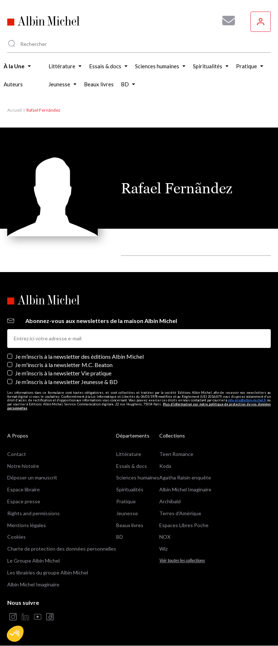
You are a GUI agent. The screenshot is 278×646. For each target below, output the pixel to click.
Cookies (16, 537)
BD (119, 537)
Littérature (128, 454)
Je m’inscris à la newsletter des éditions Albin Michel (79, 356)
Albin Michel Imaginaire (33, 584)
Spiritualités (129, 489)
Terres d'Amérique (180, 513)
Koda (165, 466)
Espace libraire (23, 489)
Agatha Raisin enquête (185, 477)
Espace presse (23, 501)
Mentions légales (26, 525)
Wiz (163, 549)
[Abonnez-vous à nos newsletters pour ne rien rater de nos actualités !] (225, 20)
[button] (15, 633)
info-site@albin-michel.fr (247, 400)
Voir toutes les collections (182, 560)
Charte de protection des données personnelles (61, 549)
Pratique (126, 501)
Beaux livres (129, 525)
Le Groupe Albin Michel (33, 560)
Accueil (14, 110)
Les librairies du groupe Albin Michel (47, 572)
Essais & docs (131, 466)
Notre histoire (23, 466)
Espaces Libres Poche (183, 525)
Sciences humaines (137, 477)
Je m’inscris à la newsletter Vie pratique (63, 373)
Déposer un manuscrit (32, 477)
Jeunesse (127, 513)
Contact (16, 454)
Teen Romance (176, 454)
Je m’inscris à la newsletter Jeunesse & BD (66, 381)
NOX (164, 537)
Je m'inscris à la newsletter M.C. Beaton (64, 364)
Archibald (170, 501)
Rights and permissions (33, 513)
